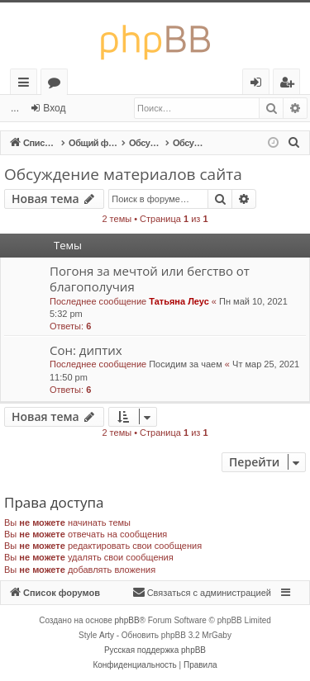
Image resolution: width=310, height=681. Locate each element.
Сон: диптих (86, 350)
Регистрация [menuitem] (290, 84)
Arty (106, 635)
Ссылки (26, 84)
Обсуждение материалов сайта (123, 174)
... (15, 108)
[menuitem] (294, 143)
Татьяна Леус (179, 301)
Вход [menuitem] (259, 84)
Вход (54, 108)
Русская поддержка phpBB (155, 650)
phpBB (127, 620)
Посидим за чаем (185, 364)
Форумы (57, 84)
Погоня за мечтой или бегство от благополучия (150, 278)
